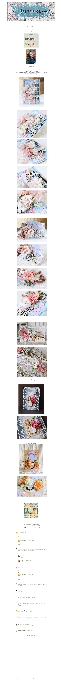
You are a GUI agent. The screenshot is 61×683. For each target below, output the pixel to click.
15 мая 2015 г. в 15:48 (27, 616)
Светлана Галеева (21, 582)
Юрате (19, 547)
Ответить (19, 536)
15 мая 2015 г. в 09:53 (23, 532)
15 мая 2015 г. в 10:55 (24, 567)
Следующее (18, 678)
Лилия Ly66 (20, 624)
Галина (19, 567)
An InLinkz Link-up (19, 521)
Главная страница (31, 678)
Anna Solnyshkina (23, 540)
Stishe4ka (21, 560)
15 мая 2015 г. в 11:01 (27, 582)
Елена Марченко (21, 616)
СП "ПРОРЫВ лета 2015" (36, 525)
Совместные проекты (29, 525)
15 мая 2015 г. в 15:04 (31, 574)
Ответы (20, 538)
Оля (18, 532)
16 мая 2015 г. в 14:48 (25, 624)
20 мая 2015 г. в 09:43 (28, 630)
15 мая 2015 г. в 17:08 (27, 560)
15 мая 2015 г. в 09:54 (31, 540)
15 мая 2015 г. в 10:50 (23, 547)
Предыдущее (44, 678)
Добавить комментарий (31, 635)
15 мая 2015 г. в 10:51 (26, 555)
